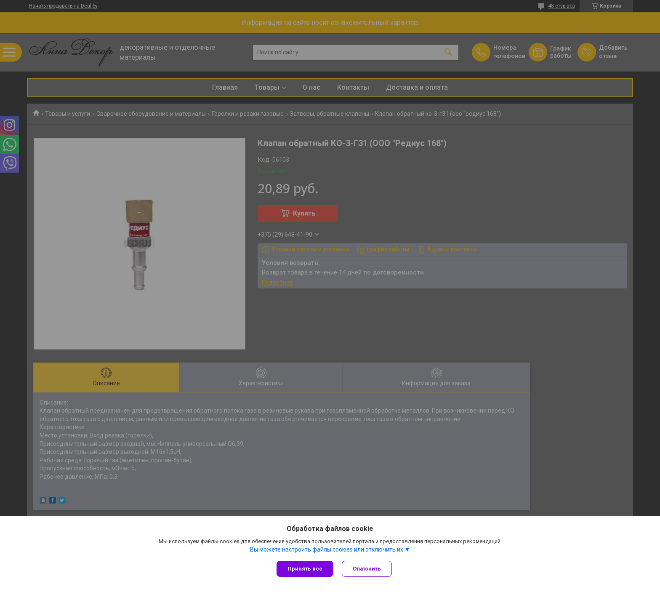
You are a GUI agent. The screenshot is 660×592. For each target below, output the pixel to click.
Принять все (304, 568)
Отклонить (367, 568)
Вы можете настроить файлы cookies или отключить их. (327, 549)
